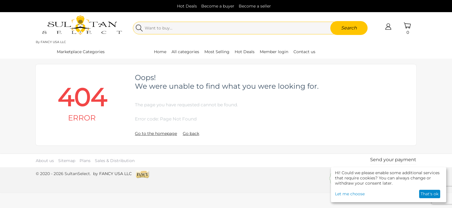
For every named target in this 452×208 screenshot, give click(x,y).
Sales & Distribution (115, 160)
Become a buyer (217, 6)
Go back (191, 133)
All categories (185, 51)
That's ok (429, 193)
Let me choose (350, 193)
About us (45, 160)
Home (160, 51)
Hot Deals (187, 6)
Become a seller (255, 6)
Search (349, 28)
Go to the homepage (156, 133)
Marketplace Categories (81, 51)
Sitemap (66, 160)
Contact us (304, 51)
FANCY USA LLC (53, 42)
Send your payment (393, 159)
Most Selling (216, 51)
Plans (85, 160)
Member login (274, 51)
